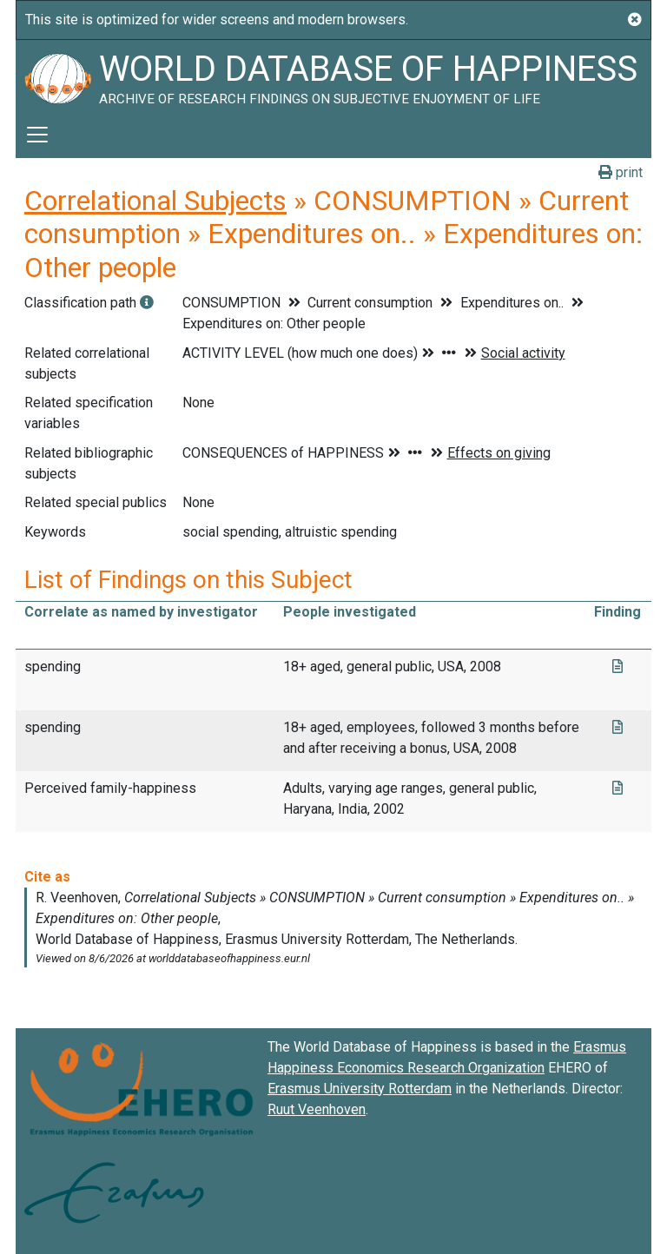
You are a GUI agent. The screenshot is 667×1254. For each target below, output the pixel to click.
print (620, 172)
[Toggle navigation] (37, 134)
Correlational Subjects (155, 200)
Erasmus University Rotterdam (359, 1088)
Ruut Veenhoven (316, 1109)
